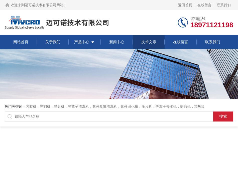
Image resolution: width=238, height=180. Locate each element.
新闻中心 (116, 42)
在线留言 (204, 5)
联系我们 (224, 5)
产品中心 (81, 42)
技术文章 (148, 42)
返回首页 (185, 5)
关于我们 (52, 42)
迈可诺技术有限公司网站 (44, 5)
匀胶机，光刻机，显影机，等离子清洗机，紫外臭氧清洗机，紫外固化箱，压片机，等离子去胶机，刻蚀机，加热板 (115, 106)
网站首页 (20, 42)
